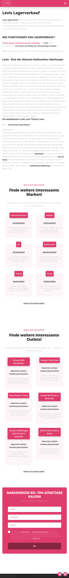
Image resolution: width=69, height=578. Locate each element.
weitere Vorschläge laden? (34, 303)
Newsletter (39, 153)
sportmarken (18, 281)
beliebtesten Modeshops (40, 165)
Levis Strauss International (19, 124)
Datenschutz (24, 532)
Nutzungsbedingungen (40, 532)
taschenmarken (49, 252)
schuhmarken (19, 223)
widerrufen (36, 538)
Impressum (39, 576)
